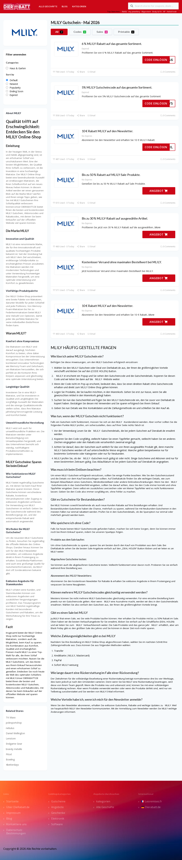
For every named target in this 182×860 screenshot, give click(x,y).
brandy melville (14, 749)
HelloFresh (172, 11)
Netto (124, 11)
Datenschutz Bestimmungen (16, 831)
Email (91, 71)
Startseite (12, 801)
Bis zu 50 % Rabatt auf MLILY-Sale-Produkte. (111, 175)
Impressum (13, 813)
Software (57, 824)
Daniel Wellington (15, 733)
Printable (126, 31)
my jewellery (134, 11)
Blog (65, 6)
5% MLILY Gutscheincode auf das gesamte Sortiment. (117, 87)
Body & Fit (157, 11)
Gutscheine (58, 801)
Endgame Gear (14, 743)
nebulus (10, 728)
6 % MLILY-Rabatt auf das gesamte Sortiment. (112, 44)
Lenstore (11, 738)
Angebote (57, 807)
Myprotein (146, 11)
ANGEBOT (158, 191)
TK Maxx (11, 717)
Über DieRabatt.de (17, 807)
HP (164, 11)
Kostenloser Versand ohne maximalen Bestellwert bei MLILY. (122, 262)
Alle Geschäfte (48, 6)
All (59, 31)
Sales (102, 31)
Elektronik (57, 818)
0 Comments (167, 71)
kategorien (103, 801)
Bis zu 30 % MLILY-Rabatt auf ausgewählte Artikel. (115, 218)
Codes (79, 31)
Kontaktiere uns (16, 824)
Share (81, 71)
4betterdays (12, 764)
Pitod (9, 754)
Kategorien (79, 6)
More (157, 227)
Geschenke (58, 813)
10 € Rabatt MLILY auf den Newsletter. (107, 131)
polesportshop (14, 722)
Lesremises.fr (151, 801)
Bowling (10, 759)
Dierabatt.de (151, 807)
